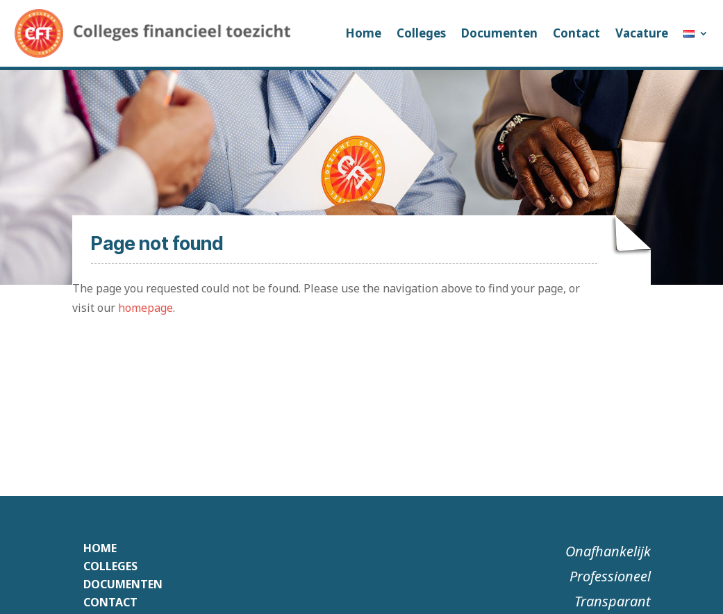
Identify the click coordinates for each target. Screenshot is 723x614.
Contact (576, 33)
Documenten (499, 33)
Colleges (421, 33)
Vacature (641, 33)
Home (363, 33)
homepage (145, 307)
